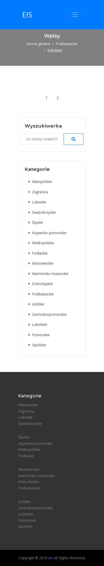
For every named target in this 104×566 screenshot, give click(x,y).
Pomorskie (39, 334)
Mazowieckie (41, 263)
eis (27, 14)
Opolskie (37, 344)
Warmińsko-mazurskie (48, 273)
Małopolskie (40, 181)
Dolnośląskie (41, 283)
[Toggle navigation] (75, 15)
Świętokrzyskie (42, 212)
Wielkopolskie (41, 242)
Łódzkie (36, 304)
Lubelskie (38, 324)
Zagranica (38, 192)
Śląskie (36, 222)
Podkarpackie (67, 43)
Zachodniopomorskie (48, 314)
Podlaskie (38, 253)
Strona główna (38, 43)
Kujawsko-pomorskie (47, 232)
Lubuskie (37, 202)
